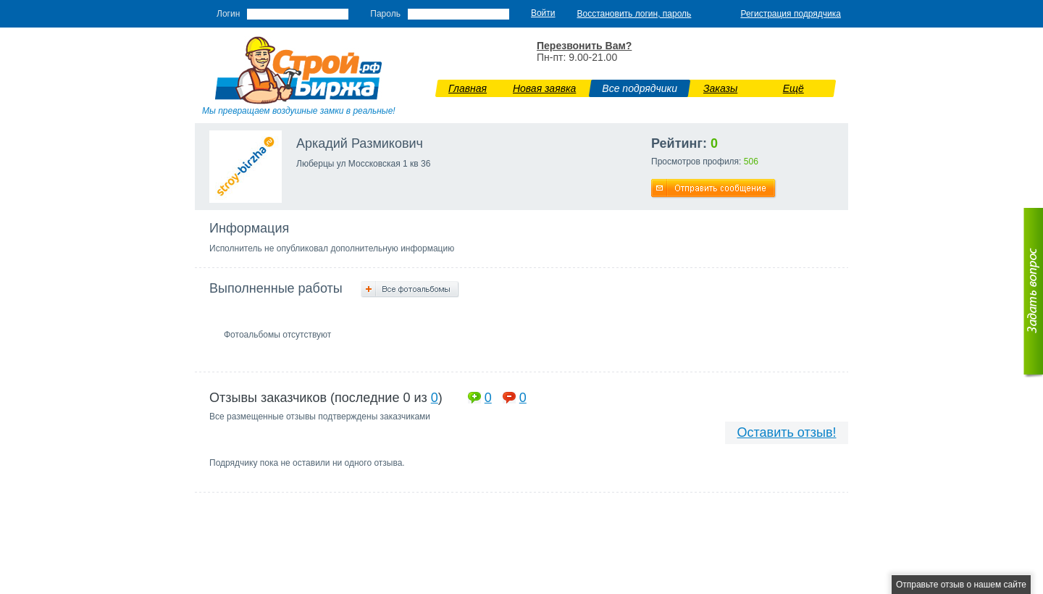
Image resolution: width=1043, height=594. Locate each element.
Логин (228, 14)
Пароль (385, 14)
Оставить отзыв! (787, 432)
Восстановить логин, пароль (634, 14)
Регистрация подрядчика (790, 14)
